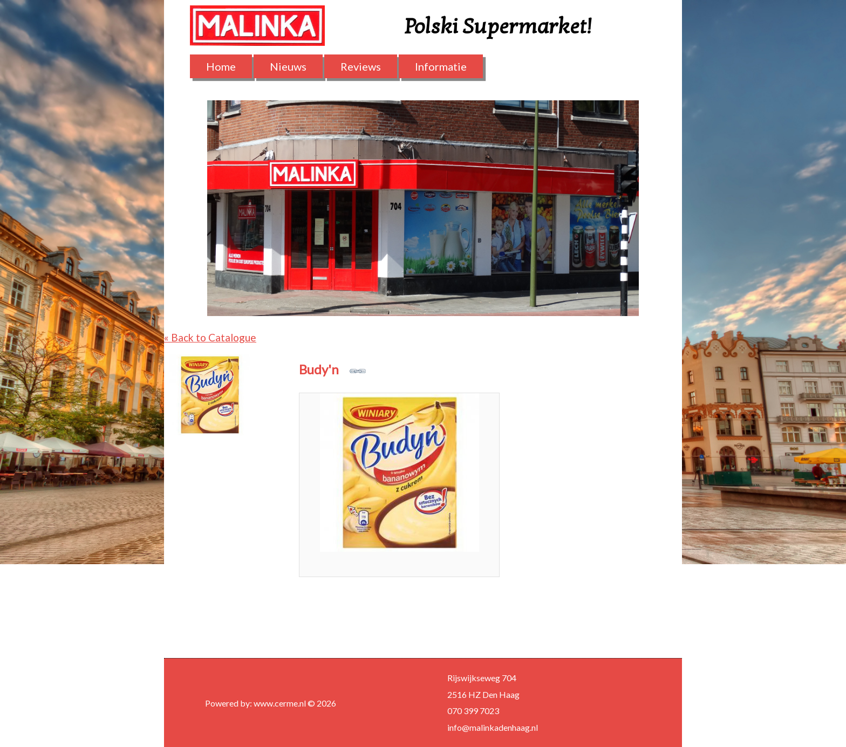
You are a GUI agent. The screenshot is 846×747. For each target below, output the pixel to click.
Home (221, 66)
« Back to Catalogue (210, 337)
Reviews (360, 66)
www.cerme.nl (280, 703)
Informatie (441, 66)
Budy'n (332, 369)
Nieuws (288, 66)
